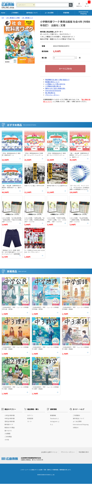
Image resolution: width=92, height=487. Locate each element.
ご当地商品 (8, 440)
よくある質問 (49, 13)
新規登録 (30, 422)
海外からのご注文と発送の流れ (55, 88)
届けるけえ (8, 434)
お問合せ (76, 431)
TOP (3, 18)
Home (3, 13)
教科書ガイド (9, 428)
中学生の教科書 (10, 422)
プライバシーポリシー (52, 95)
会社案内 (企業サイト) (48, 455)
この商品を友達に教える (53, 86)
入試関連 (7, 437)
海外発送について (32, 13)
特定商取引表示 (84, 455)
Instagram (53, 425)
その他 (7, 443)
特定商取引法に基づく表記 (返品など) (57, 80)
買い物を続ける (50, 93)
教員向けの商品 (10, 431)
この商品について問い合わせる (55, 84)
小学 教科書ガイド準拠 (13, 18)
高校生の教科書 (10, 425)
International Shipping (83, 13)
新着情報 (66, 13)
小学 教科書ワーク (27, 18)
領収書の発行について (52, 82)
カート (88, 4)
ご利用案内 (14, 13)
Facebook (53, 422)
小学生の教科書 (10, 419)
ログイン (79, 5)
